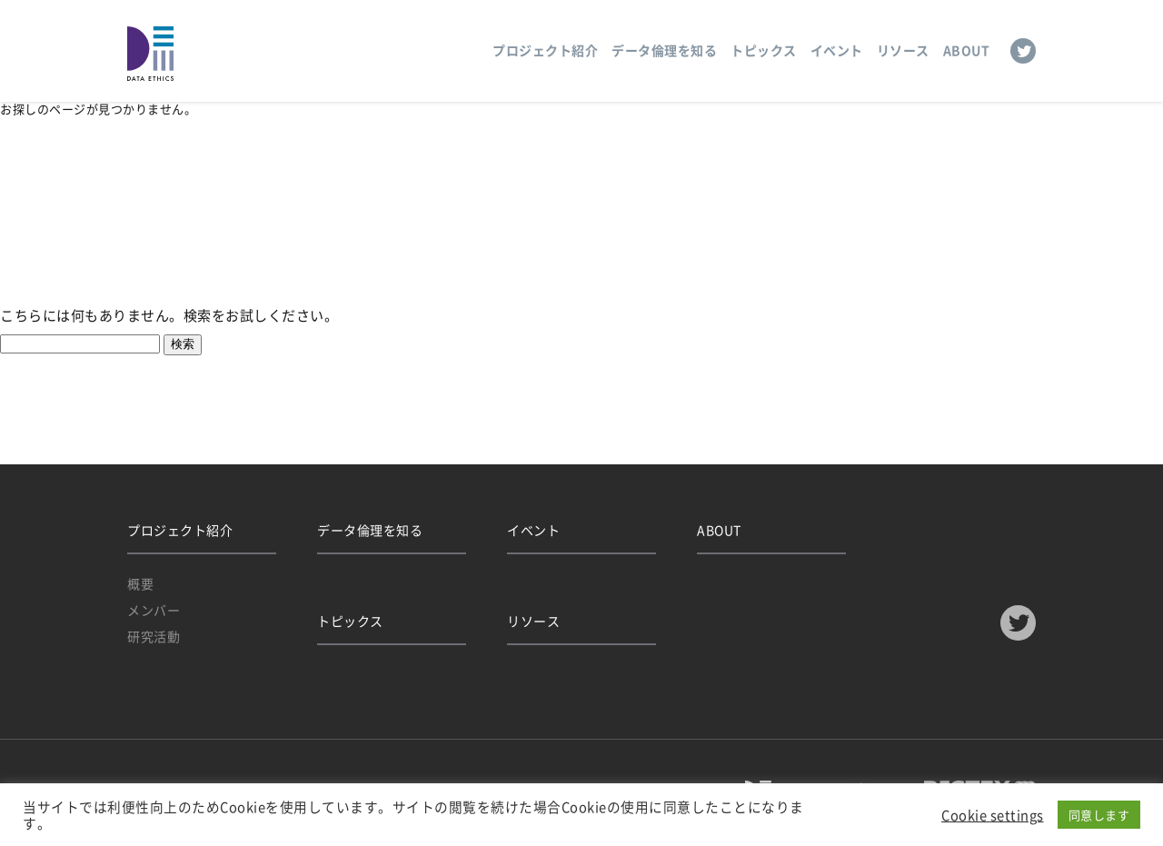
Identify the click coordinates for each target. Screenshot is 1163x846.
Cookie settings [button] (992, 815)
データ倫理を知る (664, 50)
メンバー (153, 609)
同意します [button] (1099, 814)
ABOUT (966, 50)
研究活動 (153, 636)
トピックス (764, 50)
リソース (903, 50)
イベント (836, 50)
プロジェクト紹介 (545, 50)
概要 (140, 583)
